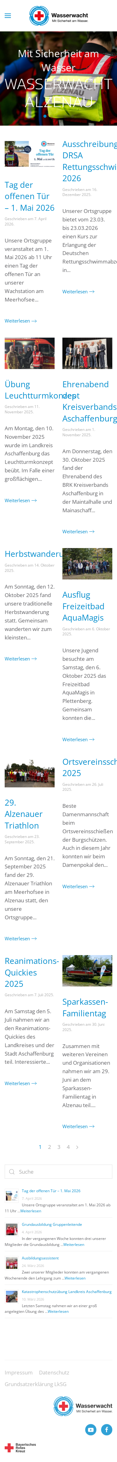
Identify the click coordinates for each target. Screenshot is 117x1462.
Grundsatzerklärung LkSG (35, 1389)
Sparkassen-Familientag (85, 1007)
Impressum (19, 1377)
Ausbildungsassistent (40, 1258)
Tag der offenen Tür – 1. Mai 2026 (30, 196)
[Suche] (58, 1172)
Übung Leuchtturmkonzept (42, 389)
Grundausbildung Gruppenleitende (52, 1224)
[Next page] (77, 1147)
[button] (8, 15)
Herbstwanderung (39, 553)
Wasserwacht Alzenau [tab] (44, 116)
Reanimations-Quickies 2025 (32, 972)
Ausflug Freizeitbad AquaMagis (83, 606)
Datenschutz (54, 1377)
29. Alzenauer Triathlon (24, 814)
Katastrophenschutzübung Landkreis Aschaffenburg (67, 1291)
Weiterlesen (17, 321)
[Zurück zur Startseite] (58, 15)
